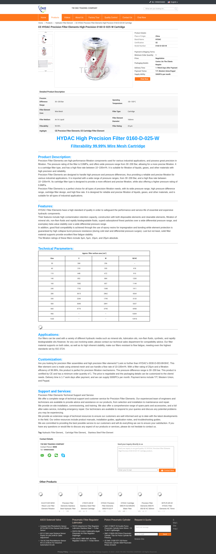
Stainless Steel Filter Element (100, 432)
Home (43, 17)
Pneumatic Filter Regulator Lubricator (85, 521)
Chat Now (141, 17)
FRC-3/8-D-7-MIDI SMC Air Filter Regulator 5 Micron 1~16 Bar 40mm (85, 540)
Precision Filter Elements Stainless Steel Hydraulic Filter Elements (68, 506)
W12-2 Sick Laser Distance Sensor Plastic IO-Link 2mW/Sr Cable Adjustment (53, 535)
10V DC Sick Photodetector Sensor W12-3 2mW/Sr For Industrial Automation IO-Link (53, 543)
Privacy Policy (63, 552)
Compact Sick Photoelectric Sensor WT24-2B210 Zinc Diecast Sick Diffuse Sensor (54, 528)
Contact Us (127, 17)
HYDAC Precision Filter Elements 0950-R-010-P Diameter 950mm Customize (107, 506)
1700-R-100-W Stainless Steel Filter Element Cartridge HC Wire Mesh (87, 506)
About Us (79, 17)
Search (176, 9)
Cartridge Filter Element (75, 432)
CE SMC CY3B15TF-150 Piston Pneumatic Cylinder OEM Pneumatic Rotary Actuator (118, 543)
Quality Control (111, 17)
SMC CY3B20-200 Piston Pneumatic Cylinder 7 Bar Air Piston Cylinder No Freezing (118, 535)
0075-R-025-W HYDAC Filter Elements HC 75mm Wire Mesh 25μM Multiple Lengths (167, 506)
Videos (67, 17)
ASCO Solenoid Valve (50, 519)
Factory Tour (94, 17)
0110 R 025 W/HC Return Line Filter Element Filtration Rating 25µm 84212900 (48, 506)
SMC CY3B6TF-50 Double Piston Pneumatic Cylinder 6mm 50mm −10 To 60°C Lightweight (118, 528)
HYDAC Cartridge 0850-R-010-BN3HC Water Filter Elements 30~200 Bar (127, 506)
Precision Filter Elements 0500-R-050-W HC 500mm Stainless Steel (147, 506)
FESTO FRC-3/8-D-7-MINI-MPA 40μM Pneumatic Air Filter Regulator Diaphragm (86, 533)
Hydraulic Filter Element (64, 23)
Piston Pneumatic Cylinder (117, 519)
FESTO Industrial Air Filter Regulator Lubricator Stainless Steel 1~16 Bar (85, 527)
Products (55, 17)
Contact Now (167, 470)
